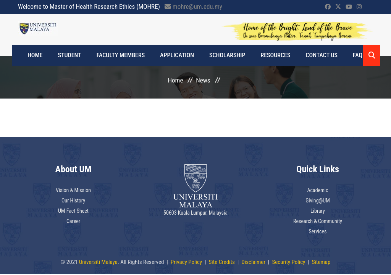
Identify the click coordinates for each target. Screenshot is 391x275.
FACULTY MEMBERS (121, 55)
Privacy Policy (186, 262)
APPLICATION (177, 55)
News (203, 80)
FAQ (357, 55)
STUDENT (69, 55)
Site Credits (222, 262)
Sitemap (321, 262)
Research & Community (317, 221)
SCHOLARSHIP (227, 55)
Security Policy (288, 262)
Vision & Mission (73, 190)
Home (35, 55)
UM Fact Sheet (73, 211)
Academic (317, 190)
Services (318, 231)
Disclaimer (253, 262)
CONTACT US (321, 55)
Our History (73, 200)
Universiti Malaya (98, 262)
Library (317, 211)
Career (73, 221)
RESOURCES (276, 55)
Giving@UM (317, 200)
